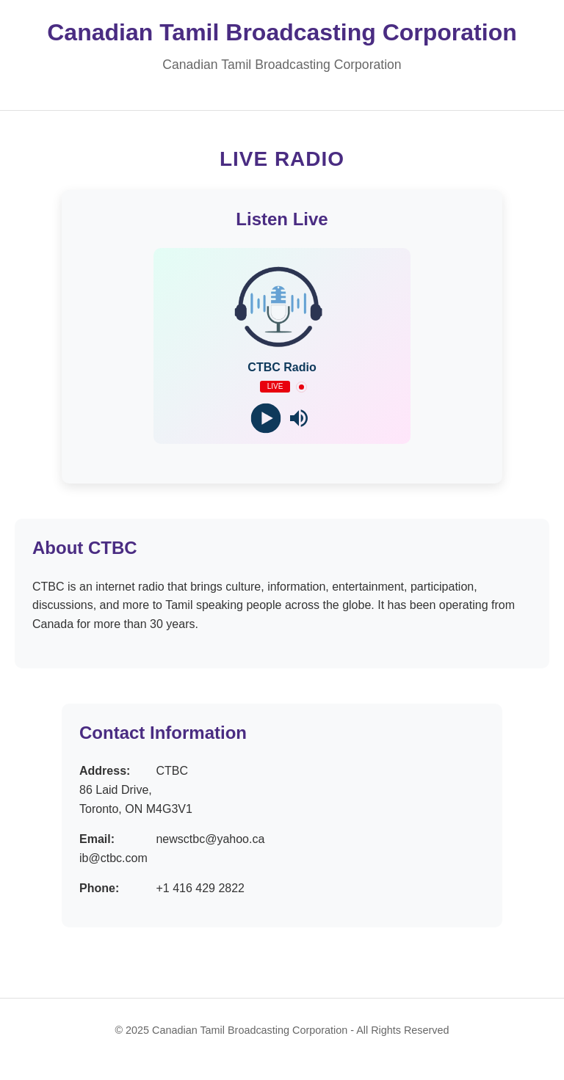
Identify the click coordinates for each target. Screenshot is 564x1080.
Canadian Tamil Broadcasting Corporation (281, 32)
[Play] (265, 418)
